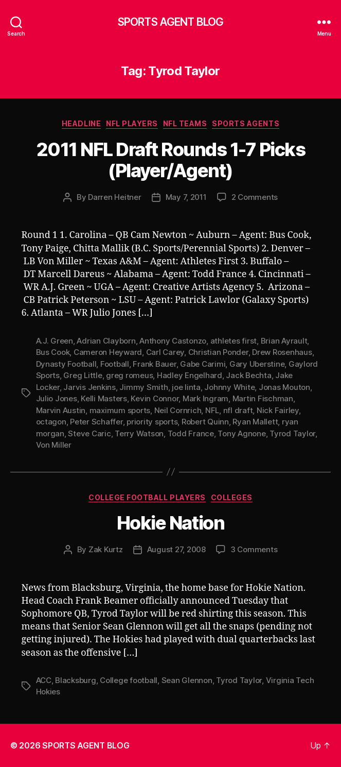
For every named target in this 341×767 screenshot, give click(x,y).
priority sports (152, 422)
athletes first (233, 341)
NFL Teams (185, 123)
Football (114, 364)
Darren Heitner (114, 197)
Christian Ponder (218, 352)
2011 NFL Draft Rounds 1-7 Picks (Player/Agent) (171, 160)
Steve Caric (89, 433)
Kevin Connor (154, 398)
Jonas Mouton (284, 387)
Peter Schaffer (96, 422)
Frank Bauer (154, 364)
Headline (81, 123)
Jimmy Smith (143, 387)
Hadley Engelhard (189, 375)
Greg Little (82, 375)
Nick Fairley (278, 410)
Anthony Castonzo (172, 341)
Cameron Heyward (108, 352)
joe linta (186, 387)
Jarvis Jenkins (89, 387)
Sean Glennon (186, 680)
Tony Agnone (241, 433)
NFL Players (132, 123)
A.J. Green (54, 341)
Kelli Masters (104, 398)
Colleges (232, 497)
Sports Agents (245, 123)
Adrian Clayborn (106, 341)
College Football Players (146, 497)
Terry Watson (139, 433)
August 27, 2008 (176, 549)
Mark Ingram (205, 398)
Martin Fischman (262, 398)
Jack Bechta (248, 375)
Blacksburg (75, 680)
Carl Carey (165, 352)
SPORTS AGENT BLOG (170, 21)
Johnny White (229, 387)
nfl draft (238, 410)
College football (128, 680)
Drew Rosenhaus (282, 352)
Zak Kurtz (105, 549)
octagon (51, 422)
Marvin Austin (61, 410)
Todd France (191, 433)
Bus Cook (53, 352)
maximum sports (119, 410)
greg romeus (129, 375)
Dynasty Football (66, 364)
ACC (43, 680)
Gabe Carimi (202, 364)
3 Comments (253, 549)
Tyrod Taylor (292, 433)
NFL (212, 410)
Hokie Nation (170, 523)
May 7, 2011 (186, 197)
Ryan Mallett (255, 422)
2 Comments (254, 197)
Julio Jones (56, 398)
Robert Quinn (205, 422)
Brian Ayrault (284, 341)
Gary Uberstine (256, 364)
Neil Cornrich (178, 410)
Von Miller (53, 445)
